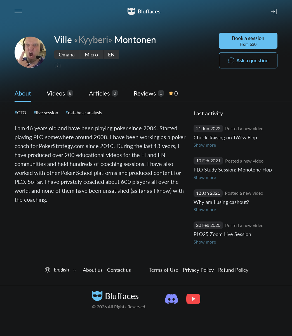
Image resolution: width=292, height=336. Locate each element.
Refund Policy (233, 270)
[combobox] (61, 270)
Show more (205, 144)
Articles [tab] (103, 93)
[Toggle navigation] (18, 11)
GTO (21, 112)
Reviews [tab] (156, 93)
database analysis (84, 112)
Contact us (119, 270)
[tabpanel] (146, 177)
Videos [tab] (60, 93)
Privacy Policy (198, 270)
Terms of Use (163, 270)
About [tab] (23, 93)
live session (46, 112)
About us (93, 270)
